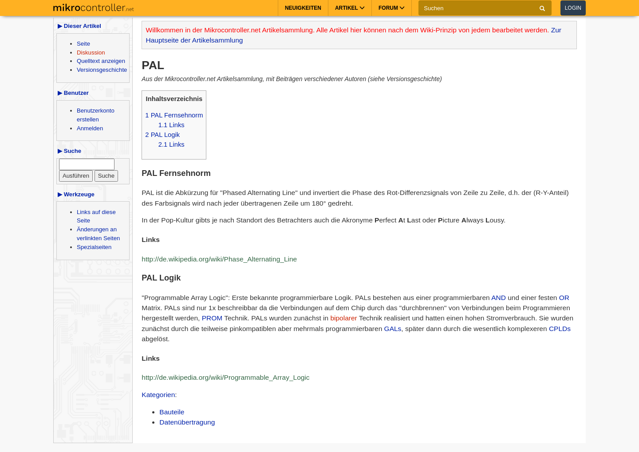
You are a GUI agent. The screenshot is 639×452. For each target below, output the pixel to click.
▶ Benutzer (73, 93)
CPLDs (560, 328)
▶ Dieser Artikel (79, 26)
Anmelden (90, 128)
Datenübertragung (187, 422)
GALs (393, 328)
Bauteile (171, 412)
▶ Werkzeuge (76, 194)
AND (498, 297)
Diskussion (91, 52)
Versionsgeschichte (102, 69)
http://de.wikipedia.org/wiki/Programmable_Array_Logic (225, 377)
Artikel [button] (350, 8)
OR (564, 297)
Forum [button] (392, 8)
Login (573, 8)
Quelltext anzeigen (101, 61)
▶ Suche (69, 151)
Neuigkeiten (303, 8)
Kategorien (158, 394)
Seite (83, 43)
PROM (212, 318)
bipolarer (343, 318)
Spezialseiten (94, 247)
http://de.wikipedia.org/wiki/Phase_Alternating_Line (219, 259)
